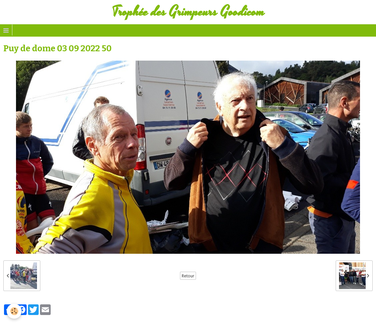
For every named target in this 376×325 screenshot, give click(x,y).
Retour (188, 275)
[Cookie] (14, 311)
